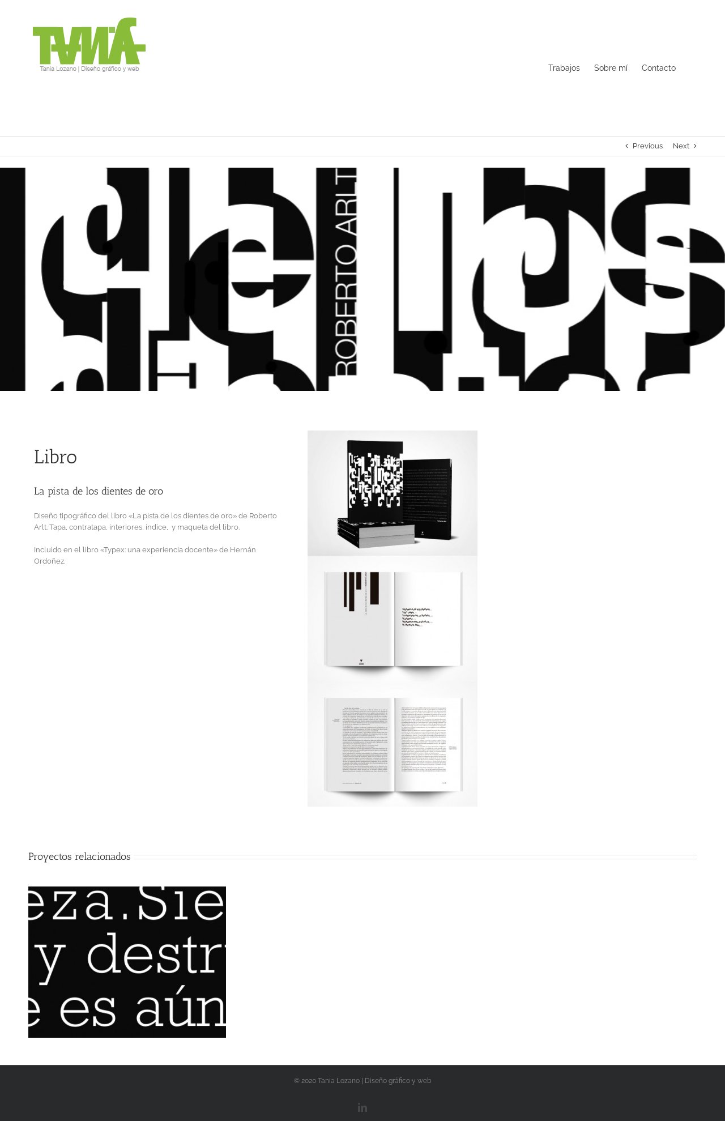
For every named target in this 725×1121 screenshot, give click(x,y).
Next (681, 146)
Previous (648, 146)
